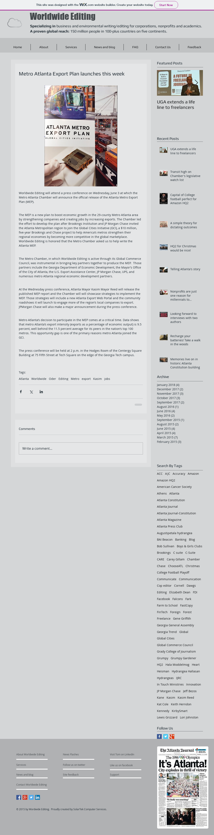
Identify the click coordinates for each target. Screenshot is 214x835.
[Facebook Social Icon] (18, 797)
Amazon (193, 474)
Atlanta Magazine (169, 520)
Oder (52, 378)
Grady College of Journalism (176, 651)
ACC (160, 474)
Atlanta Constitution (171, 500)
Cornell (179, 586)
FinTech (162, 612)
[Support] (120, 774)
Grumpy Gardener (183, 658)
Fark (188, 599)
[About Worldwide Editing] (49, 754)
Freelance (164, 618)
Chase (161, 566)
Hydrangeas (165, 678)
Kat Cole (162, 704)
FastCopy (186, 605)
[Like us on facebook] (137, 765)
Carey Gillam (176, 559)
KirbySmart (179, 711)
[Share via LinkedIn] (41, 392)
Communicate (166, 579)
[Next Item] (196, 83)
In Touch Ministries (170, 684)
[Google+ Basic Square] (171, 736)
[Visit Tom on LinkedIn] (140, 754)
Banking (180, 539)
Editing (63, 378)
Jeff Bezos (190, 691)
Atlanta (24, 378)
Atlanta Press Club (170, 526)
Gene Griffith (182, 618)
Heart (196, 665)
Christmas (193, 566)
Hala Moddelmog (177, 665)
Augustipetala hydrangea (174, 533)
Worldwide (38, 378)
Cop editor (164, 586)
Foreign (175, 612)
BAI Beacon (165, 539)
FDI (195, 592)
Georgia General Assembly (175, 625)
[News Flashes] (80, 754)
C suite (178, 553)
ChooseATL (175, 566)
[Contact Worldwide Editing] (52, 784)
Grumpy (162, 658)
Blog (192, 539)
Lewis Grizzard (167, 717)
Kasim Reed (186, 697)
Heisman (163, 671)
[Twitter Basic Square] (165, 736)
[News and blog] (35, 774)
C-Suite (190, 553)
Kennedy (163, 711)
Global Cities (166, 638)
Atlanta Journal (167, 507)
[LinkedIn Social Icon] (37, 797)
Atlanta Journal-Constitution (176, 513)
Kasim (97, 378)
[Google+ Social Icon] (25, 797)
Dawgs (191, 586)
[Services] (28, 765)
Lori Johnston (189, 717)
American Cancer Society (174, 487)
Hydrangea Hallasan (186, 671)
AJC (167, 474)
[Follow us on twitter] (92, 765)
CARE (160, 559)
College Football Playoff (173, 572)
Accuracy (179, 474)
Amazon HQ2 (166, 480)
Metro (75, 378)
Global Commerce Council (175, 645)
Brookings (164, 553)
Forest (187, 612)
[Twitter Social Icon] (31, 797)
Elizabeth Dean (179, 592)
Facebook (163, 599)
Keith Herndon (181, 704)
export (86, 378)
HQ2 (160, 665)
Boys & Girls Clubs (189, 546)
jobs (107, 378)
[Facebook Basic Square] (159, 736)
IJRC (179, 678)
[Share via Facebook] (21, 392)
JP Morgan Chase (169, 691)
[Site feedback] (82, 774)
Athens (162, 493)
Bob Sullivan (165, 546)
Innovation (193, 684)
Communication (190, 579)
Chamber (193, 559)
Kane (160, 697)
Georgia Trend (167, 632)
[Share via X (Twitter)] (31, 392)
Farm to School (167, 605)
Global (183, 632)
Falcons (177, 599)
